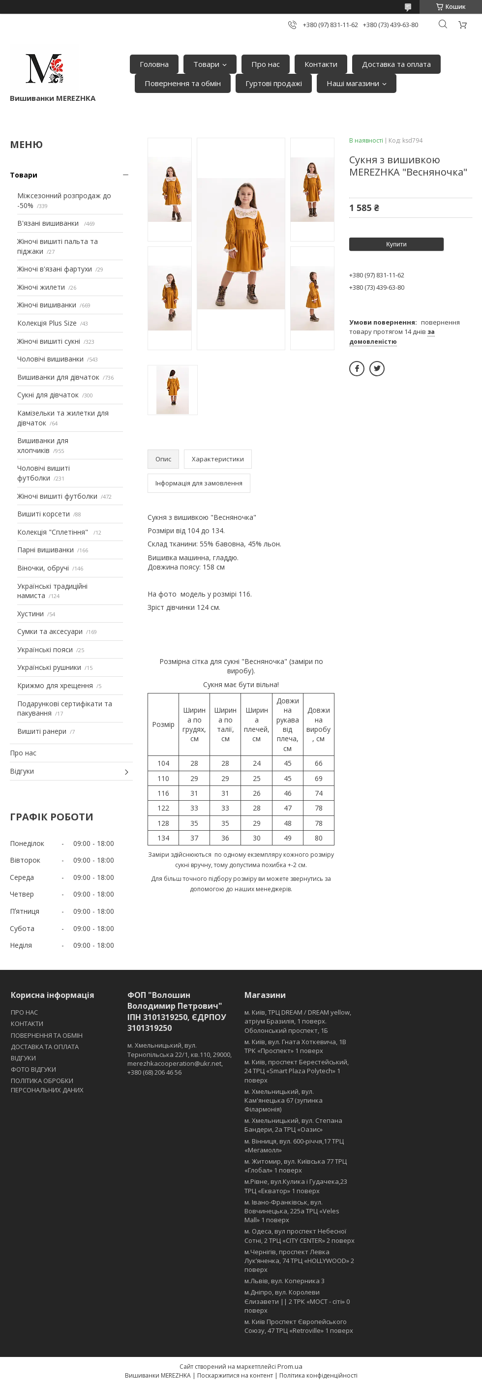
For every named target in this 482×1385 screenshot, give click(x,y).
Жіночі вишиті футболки (57, 496)
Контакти (320, 64)
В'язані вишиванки (49, 223)
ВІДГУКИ (23, 1058)
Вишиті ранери (41, 731)
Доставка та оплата (396, 64)
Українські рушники (49, 667)
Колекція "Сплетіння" (53, 532)
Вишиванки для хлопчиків (42, 445)
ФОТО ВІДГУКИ (33, 1069)
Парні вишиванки (45, 549)
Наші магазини (353, 83)
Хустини (30, 613)
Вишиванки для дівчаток (58, 377)
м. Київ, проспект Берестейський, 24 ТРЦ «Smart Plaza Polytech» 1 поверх (296, 1070)
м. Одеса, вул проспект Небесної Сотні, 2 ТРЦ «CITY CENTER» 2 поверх (299, 1235)
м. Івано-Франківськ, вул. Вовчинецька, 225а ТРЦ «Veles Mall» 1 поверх (291, 1211)
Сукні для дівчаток (48, 394)
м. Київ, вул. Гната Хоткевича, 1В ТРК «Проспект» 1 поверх (295, 1046)
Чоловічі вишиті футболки (43, 472)
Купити (396, 244)
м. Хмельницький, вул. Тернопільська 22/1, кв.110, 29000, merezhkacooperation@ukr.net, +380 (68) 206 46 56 (179, 1059)
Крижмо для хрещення (55, 685)
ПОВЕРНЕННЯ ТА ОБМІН (47, 1035)
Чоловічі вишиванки (50, 358)
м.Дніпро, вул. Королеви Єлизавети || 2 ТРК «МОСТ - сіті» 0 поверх (297, 1301)
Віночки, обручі (43, 567)
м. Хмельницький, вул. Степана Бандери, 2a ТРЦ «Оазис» (293, 1125)
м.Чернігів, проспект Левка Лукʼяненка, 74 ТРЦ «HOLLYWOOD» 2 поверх (299, 1260)
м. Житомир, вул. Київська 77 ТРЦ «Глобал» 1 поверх (295, 1165)
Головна (154, 64)
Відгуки (22, 771)
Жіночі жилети (41, 287)
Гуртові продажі (273, 83)
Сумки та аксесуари (50, 631)
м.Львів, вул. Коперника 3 (284, 1280)
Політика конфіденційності (318, 1375)
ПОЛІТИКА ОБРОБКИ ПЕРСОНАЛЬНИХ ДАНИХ (47, 1085)
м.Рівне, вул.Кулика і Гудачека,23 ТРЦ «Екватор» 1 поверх (295, 1186)
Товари (206, 64)
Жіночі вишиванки (46, 304)
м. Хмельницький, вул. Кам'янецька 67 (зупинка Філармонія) (283, 1100)
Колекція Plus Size (47, 323)
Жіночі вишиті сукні (48, 341)
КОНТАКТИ (27, 1023)
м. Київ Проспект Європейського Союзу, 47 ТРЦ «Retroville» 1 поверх (298, 1326)
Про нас (265, 64)
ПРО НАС (24, 1012)
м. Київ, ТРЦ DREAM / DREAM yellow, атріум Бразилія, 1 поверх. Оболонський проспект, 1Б (297, 1021)
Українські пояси (45, 649)
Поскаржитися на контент (235, 1375)
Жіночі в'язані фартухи (54, 268)
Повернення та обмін (183, 83)
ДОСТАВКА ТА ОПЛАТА (45, 1046)
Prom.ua (289, 1366)
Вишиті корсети (43, 513)
